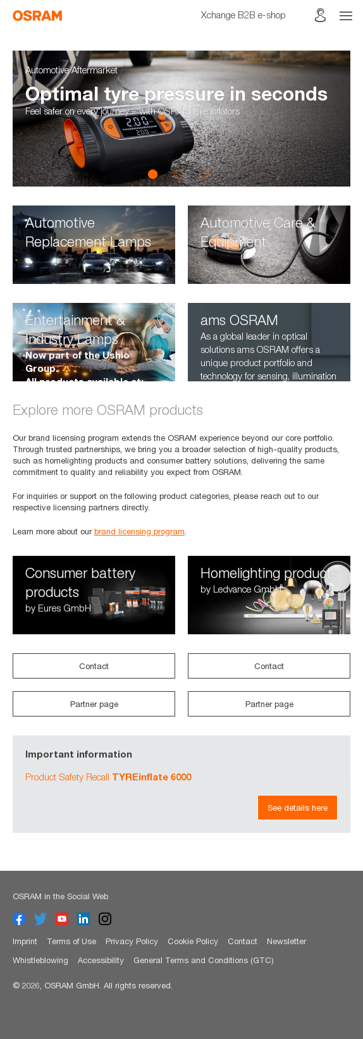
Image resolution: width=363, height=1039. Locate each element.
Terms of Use (71, 941)
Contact (94, 666)
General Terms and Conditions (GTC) (203, 960)
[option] (181, 119)
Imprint (25, 941)
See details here (298, 807)
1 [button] (153, 174)
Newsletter (286, 941)
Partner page (94, 704)
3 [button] (203, 174)
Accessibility (101, 960)
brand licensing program (139, 531)
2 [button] (178, 174)
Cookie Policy (193, 941)
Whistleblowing (40, 960)
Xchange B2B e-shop (243, 14)
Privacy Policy (132, 941)
